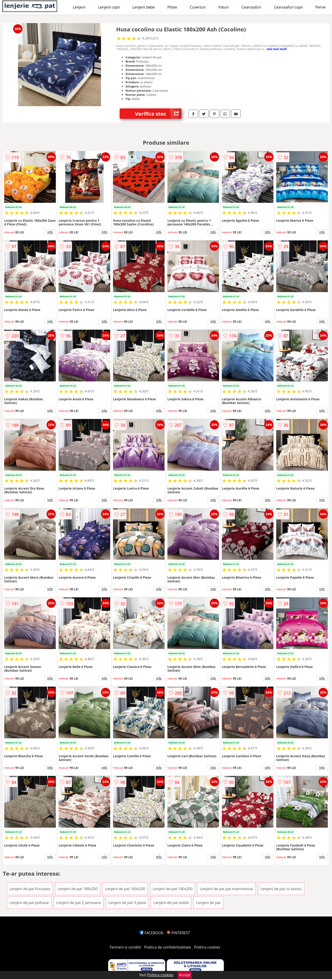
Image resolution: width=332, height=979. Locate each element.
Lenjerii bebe (143, 7)
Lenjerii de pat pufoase (29, 902)
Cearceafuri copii (288, 7)
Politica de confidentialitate (167, 947)
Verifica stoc (158, 113)
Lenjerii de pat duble (171, 902)
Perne (320, 7)
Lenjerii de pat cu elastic (281, 888)
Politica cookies (207, 947)
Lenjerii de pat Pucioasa (29, 888)
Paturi (224, 7)
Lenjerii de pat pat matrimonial (226, 888)
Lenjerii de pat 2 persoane (78, 902)
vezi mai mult (277, 49)
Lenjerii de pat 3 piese (127, 902)
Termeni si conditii (125, 947)
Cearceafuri (251, 7)
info (50, 232)
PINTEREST (178, 932)
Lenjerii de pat (208, 902)
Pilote (172, 7)
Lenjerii (79, 7)
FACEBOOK (151, 932)
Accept (184, 974)
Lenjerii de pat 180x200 (78, 888)
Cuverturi (198, 7)
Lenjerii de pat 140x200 (173, 888)
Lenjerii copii (109, 7)
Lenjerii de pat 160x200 (125, 888)
